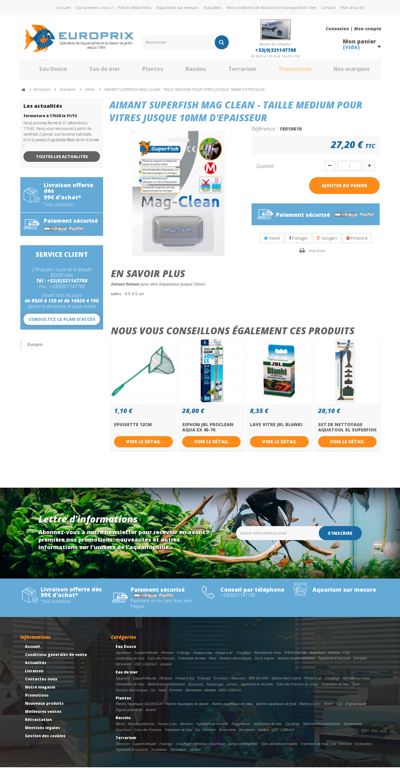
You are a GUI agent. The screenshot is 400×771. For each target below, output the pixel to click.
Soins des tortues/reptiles (279, 747)
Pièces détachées (134, 7)
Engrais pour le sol (129, 713)
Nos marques (345, 71)
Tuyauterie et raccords (334, 661)
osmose (232, 687)
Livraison (34, 674)
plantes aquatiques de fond (276, 707)
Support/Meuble (146, 656)
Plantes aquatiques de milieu (232, 707)
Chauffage (243, 656)
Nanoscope (215, 687)
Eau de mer (96, 71)
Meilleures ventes (43, 715)
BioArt (328, 707)
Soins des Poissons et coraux (297, 687)
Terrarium (234, 71)
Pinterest (357, 241)
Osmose (334, 656)
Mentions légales (42, 731)
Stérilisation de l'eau (130, 661)
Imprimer (317, 254)
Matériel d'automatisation (296, 661)
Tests (212, 661)
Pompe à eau (202, 656)
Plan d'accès (352, 7)
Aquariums (123, 656)
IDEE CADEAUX (146, 667)
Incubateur (159, 753)
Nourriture (317, 656)
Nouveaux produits (44, 706)
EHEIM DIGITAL (295, 656)
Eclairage (183, 656)
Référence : (265, 132)
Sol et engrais (264, 661)
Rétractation (38, 723)
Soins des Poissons (161, 661)
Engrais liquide (356, 707)
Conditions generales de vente (56, 658)
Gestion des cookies (45, 739)
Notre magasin (40, 690)
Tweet (272, 241)
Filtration (167, 656)
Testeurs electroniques (235, 661)
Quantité (264, 169)
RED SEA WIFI (258, 681)
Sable (162, 693)
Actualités (212, 7)
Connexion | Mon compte (353, 29)
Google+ (327, 241)
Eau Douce (44, 71)
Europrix (35, 348)
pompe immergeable (243, 747)
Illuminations (353, 727)
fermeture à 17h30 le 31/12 (50, 119)
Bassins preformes (141, 727)
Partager (298, 241)
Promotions (287, 71)
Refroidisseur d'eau (267, 656)
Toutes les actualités (62, 160)
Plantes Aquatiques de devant (187, 707)
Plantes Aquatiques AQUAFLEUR (139, 707)
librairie (151, 713)
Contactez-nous (41, 682)
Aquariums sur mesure (177, 7)
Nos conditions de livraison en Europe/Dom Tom (271, 7)
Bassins (187, 71)
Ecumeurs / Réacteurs (230, 681)
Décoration (124, 667)
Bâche (120, 727)
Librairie (165, 667)
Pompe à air (224, 656)
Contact (328, 7)
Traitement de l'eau (192, 661)
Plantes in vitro (310, 707)
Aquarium (123, 681)
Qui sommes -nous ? (94, 7)
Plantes (144, 71)
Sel (153, 693)
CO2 (346, 656)
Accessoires (227, 733)
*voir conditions (59, 208)
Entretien (360, 661)
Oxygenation (241, 727)
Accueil (63, 7)
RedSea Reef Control (286, 681)
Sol (197, 733)
